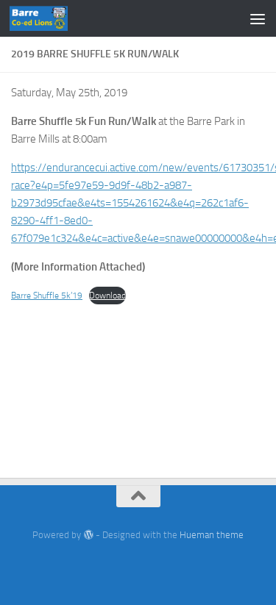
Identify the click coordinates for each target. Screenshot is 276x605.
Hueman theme (212, 534)
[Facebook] (138, 564)
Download (107, 295)
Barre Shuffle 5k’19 (46, 295)
